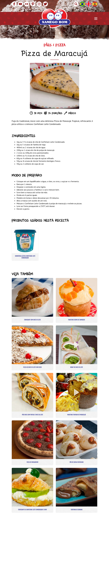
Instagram (39, 3)
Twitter (45, 3)
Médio (72, 113)
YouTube (20, 3)
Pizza (60, 46)
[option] (54, 86)
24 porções (55, 113)
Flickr (26, 3)
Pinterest (32, 3)
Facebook (14, 3)
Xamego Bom (54, 18)
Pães (47, 46)
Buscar (76, 3)
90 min (38, 113)
